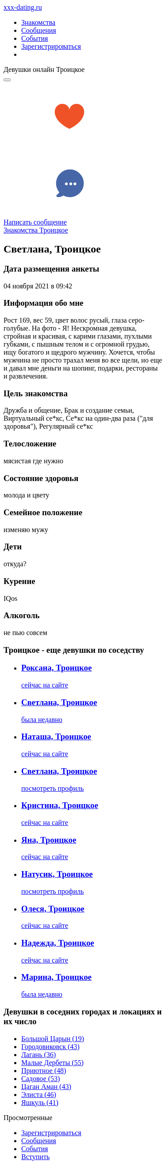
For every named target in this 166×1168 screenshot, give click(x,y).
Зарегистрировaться (51, 1132)
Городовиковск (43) (50, 1046)
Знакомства (38, 22)
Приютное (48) (43, 1070)
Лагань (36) (38, 1054)
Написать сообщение (35, 222)
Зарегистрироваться (51, 46)
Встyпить (35, 1156)
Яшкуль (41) (39, 1102)
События (34, 38)
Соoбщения (38, 1140)
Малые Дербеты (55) (52, 1062)
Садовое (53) (40, 1078)
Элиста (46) (38, 1094)
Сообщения (38, 30)
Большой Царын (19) (52, 1038)
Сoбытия (34, 1148)
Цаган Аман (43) (46, 1086)
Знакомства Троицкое (36, 230)
